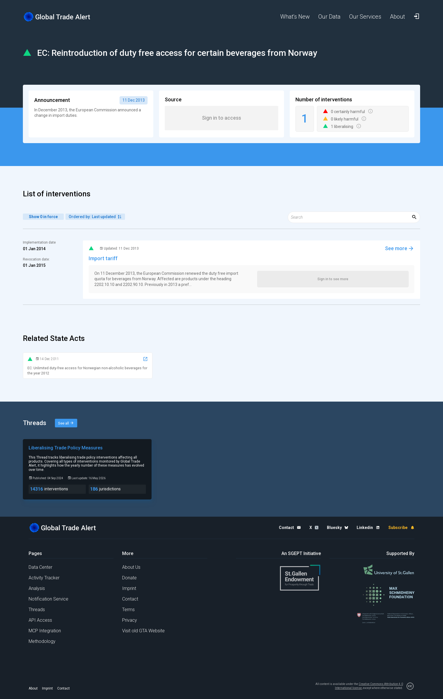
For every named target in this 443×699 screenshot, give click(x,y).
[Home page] (61, 16)
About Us (131, 567)
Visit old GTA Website (143, 630)
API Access (40, 620)
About (33, 688)
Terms (128, 609)
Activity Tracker (44, 577)
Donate (129, 577)
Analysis (37, 588)
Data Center (40, 567)
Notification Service (48, 599)
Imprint (129, 588)
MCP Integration (45, 630)
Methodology (42, 641)
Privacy (129, 620)
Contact (130, 599)
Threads (37, 609)
